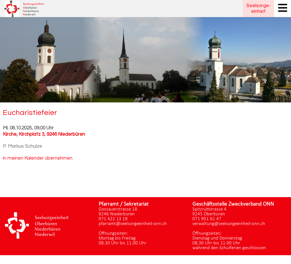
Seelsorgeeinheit (258, 8)
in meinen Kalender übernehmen (37, 158)
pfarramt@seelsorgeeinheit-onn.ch (133, 223)
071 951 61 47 (206, 218)
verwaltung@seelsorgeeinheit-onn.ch (228, 223)
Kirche (44, 134)
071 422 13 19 (113, 218)
